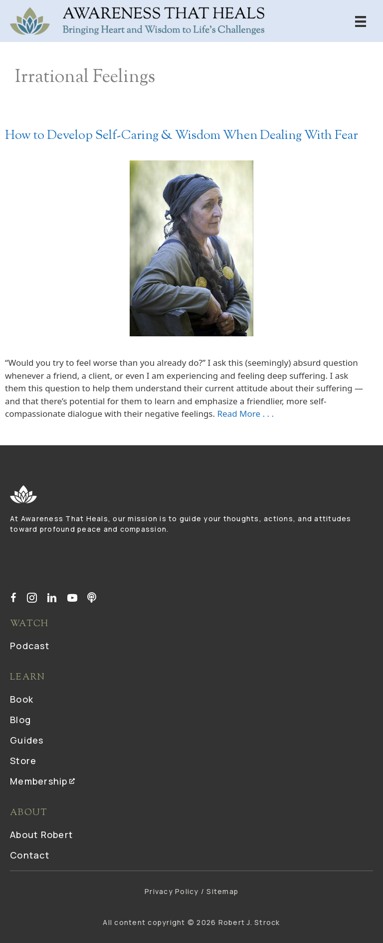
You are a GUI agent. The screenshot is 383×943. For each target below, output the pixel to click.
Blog (20, 720)
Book (21, 700)
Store (23, 761)
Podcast (29, 646)
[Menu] (360, 20)
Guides (27, 741)
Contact (29, 856)
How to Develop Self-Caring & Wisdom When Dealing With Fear (181, 136)
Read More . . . (245, 413)
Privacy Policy (172, 891)
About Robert (41, 835)
